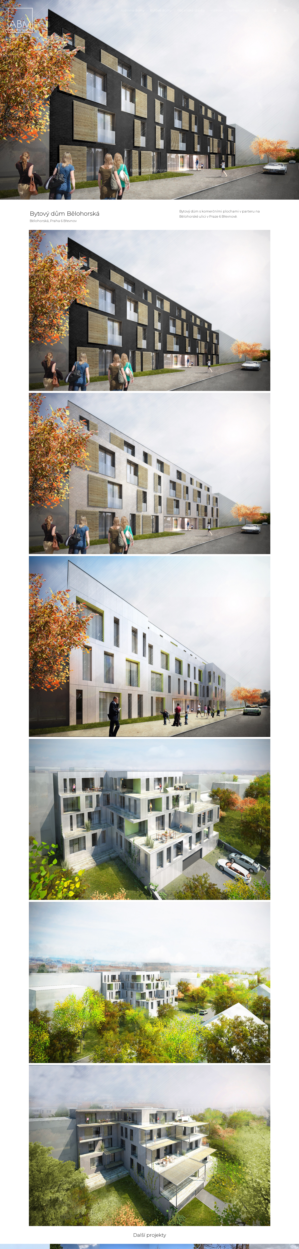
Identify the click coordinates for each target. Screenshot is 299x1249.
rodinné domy (132, 10)
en (286, 10)
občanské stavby (191, 10)
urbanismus (239, 10)
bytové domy (160, 10)
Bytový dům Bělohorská (149, 174)
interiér (217, 10)
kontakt (261, 10)
